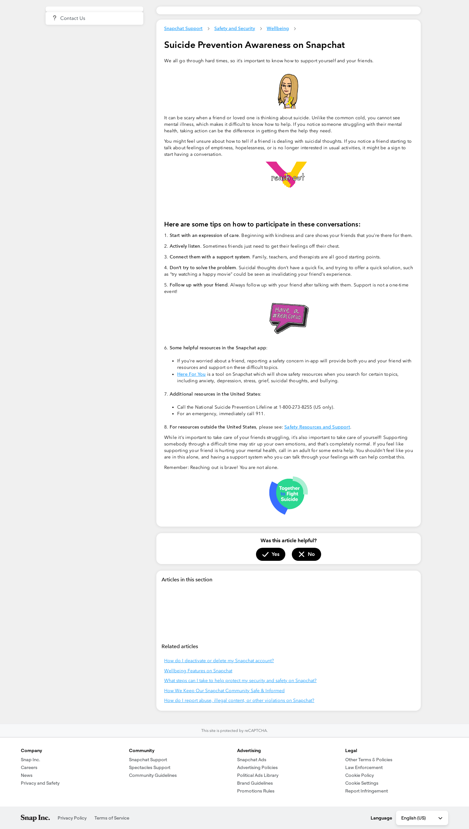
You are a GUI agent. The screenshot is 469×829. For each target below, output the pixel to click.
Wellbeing (278, 28)
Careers (29, 767)
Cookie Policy (359, 775)
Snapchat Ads (251, 760)
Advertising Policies (257, 767)
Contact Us (72, 18)
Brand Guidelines (255, 783)
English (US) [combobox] (422, 818)
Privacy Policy (72, 818)
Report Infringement (366, 791)
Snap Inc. (30, 760)
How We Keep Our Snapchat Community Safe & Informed (224, 690)
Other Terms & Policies (368, 760)
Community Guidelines (153, 775)
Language (381, 818)
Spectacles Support (149, 767)
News (27, 775)
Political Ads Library (257, 775)
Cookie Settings (361, 783)
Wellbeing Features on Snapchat (198, 671)
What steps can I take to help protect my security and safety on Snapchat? (240, 680)
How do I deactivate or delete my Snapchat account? (219, 660)
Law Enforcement (364, 767)
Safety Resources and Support (317, 427)
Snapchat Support (183, 28)
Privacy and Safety (40, 783)
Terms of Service (111, 818)
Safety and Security (234, 28)
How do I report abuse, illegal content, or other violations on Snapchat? (239, 700)
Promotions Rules (256, 791)
